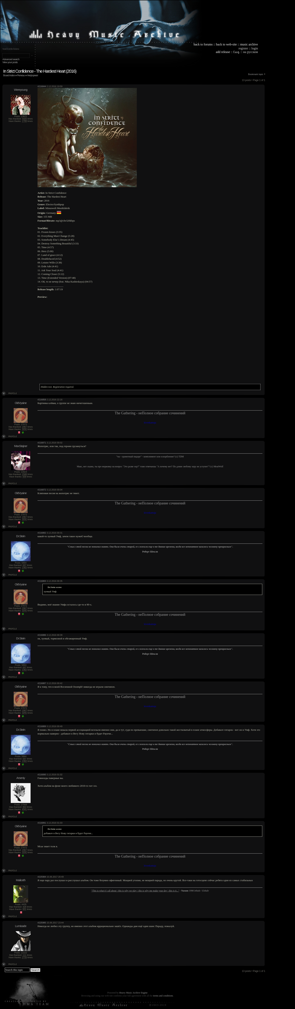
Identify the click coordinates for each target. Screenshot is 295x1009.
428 (24, 907)
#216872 (42, 490)
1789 (24, 121)
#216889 (42, 726)
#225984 (42, 877)
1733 (24, 957)
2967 (24, 427)
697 (24, 565)
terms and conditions (163, 995)
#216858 (42, 399)
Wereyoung (20, 89)
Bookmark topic (255, 74)
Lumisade (20, 926)
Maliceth (20, 880)
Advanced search (10, 59)
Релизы (21, 75)
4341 (24, 809)
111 (24, 955)
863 (24, 807)
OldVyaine (21, 403)
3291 (24, 429)
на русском (250, 52)
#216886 (42, 635)
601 (24, 909)
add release (223, 52)
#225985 (42, 922)
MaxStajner (20, 446)
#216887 (42, 683)
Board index (9, 75)
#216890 (42, 774)
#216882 (42, 533)
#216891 (42, 823)
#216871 (42, 442)
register (243, 48)
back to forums (203, 44)
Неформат (32, 75)
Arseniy (20, 778)
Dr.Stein (20, 536)
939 (24, 476)
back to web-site (226, 44)
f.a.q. (236, 52)
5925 (24, 119)
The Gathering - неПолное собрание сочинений (150, 413)
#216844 (42, 86)
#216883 (42, 581)
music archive (249, 44)
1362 (24, 567)
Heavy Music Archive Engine (133, 992)
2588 (24, 474)
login (254, 48)
